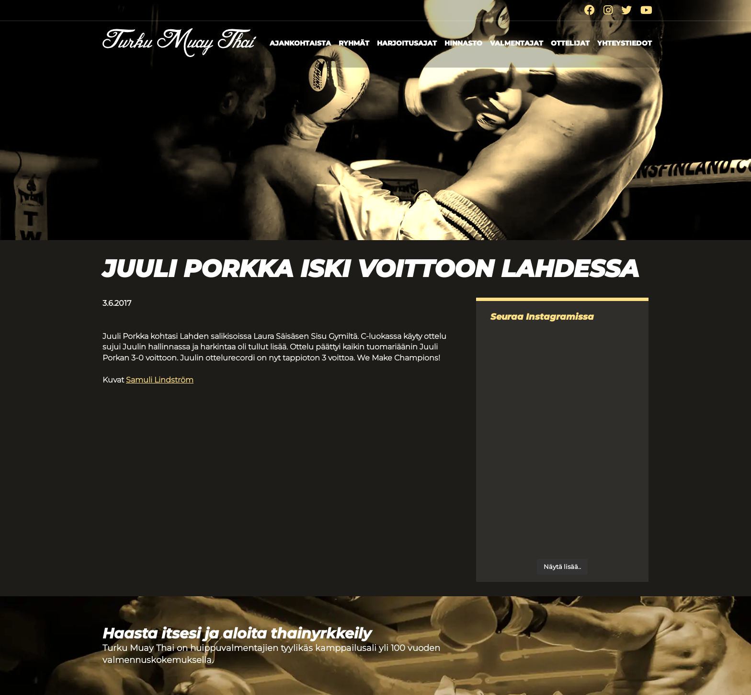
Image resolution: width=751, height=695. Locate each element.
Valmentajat (516, 43)
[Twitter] (626, 10)
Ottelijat (570, 43)
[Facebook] (589, 10)
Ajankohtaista (300, 43)
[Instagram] (608, 10)
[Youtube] (646, 10)
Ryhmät (354, 43)
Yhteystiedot (624, 43)
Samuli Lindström (159, 379)
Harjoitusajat (407, 43)
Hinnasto (463, 43)
